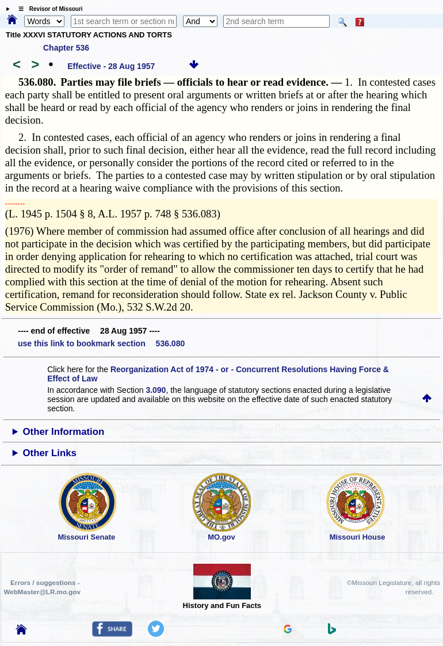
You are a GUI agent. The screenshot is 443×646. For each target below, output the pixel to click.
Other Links (50, 453)
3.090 (156, 390)
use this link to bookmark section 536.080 (101, 343)
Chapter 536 (66, 47)
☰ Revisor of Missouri (48, 9)
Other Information (64, 431)
